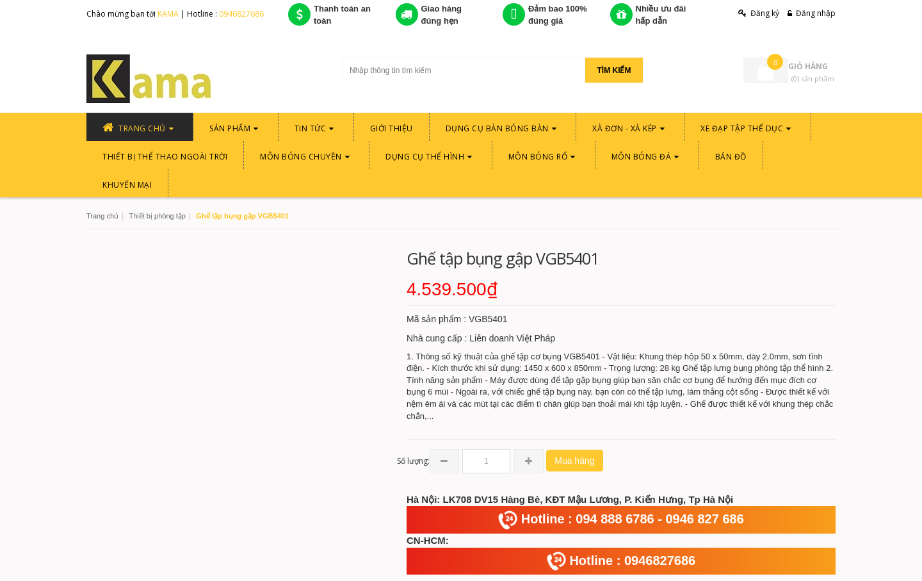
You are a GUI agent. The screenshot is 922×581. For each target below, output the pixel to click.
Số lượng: (413, 460)
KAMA (169, 13)
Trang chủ (102, 216)
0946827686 (241, 13)
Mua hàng (574, 460)
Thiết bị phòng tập (157, 216)
